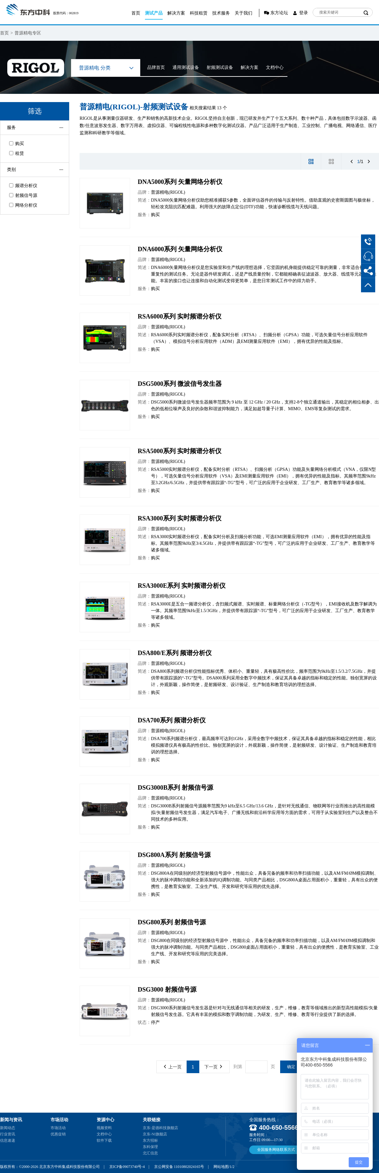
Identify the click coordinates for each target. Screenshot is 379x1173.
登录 (303, 12)
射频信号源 (23, 195)
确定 (291, 1066)
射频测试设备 (220, 67)
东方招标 (150, 1140)
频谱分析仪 (23, 185)
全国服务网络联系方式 (276, 1149)
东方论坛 (279, 12)
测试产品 (154, 13)
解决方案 (176, 13)
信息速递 (7, 1140)
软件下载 (104, 1140)
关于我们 (243, 13)
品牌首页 (156, 67)
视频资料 (104, 1128)
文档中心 (275, 67)
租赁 (16, 153)
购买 (16, 143)
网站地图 (221, 1166)
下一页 (213, 1066)
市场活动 (58, 1128)
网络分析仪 (23, 205)
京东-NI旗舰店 (155, 1134)
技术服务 (221, 13)
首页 (135, 13)
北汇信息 (150, 1153)
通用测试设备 (185, 67)
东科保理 (150, 1147)
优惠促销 (58, 1134)
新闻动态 (7, 1128)
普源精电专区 (28, 33)
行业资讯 (7, 1134)
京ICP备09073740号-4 (127, 1166)
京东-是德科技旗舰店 (160, 1128)
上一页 (173, 1066)
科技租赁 (199, 13)
